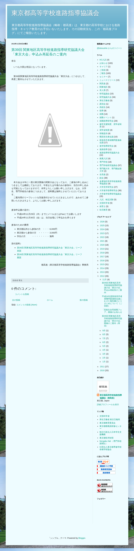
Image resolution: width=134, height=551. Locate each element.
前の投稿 (84, 300)
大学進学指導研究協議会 (110, 194)
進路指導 (103, 149)
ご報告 (102, 73)
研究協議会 (104, 93)
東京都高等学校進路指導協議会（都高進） (111, 396)
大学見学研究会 (106, 187)
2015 (102, 264)
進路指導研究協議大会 (109, 153)
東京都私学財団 (106, 438)
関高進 (102, 83)
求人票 (102, 90)
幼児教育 (103, 210)
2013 (102, 272)
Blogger (81, 538)
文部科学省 (104, 203)
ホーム (50, 300)
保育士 (102, 206)
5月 (104, 346)
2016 (102, 260)
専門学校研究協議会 (108, 165)
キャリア (103, 66)
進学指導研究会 (106, 146)
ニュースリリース (107, 80)
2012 (102, 276)
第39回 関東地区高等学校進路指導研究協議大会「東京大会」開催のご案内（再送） (112, 321)
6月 (104, 342)
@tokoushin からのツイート (109, 48)
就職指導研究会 (106, 121)
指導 (101, 110)
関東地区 (103, 87)
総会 (101, 178)
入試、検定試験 (106, 199)
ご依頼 (102, 70)
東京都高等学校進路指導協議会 (55, 12)
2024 (102, 229)
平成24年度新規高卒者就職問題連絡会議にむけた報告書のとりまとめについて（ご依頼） (112, 301)
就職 (101, 114)
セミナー (103, 77)
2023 (102, 233)
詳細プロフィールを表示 (108, 404)
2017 (102, 256)
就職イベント (105, 117)
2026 (102, 221)
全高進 (102, 174)
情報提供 (103, 133)
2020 (102, 245)
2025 (102, 225)
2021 (102, 241)
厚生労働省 (104, 100)
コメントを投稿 (22, 294)
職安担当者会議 (106, 137)
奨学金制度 (104, 130)
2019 (102, 249)
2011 (102, 366)
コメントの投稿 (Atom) (27, 305)
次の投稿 (16, 300)
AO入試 (103, 60)
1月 (104, 361)
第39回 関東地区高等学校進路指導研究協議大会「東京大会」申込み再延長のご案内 (112, 287)
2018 (102, 253)
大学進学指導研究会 (108, 190)
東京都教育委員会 (107, 423)
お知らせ (103, 63)
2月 (104, 358)
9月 (104, 330)
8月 (104, 334)
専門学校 (103, 162)
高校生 (102, 107)
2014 (102, 268)
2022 (102, 237)
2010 (102, 370)
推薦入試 (103, 158)
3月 (104, 354)
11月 (104, 279)
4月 (104, 350)
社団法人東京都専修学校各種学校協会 (110, 448)
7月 (104, 338)
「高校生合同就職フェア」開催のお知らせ (112, 311)
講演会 (102, 104)
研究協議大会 (105, 97)
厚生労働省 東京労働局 (110, 419)
